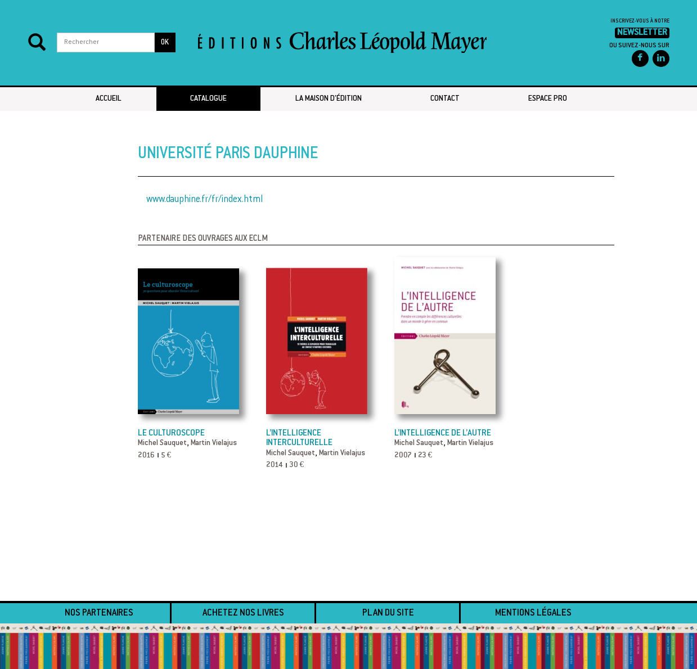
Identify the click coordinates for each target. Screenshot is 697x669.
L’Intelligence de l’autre (442, 433)
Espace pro (547, 99)
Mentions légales (533, 613)
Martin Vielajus (214, 443)
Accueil (109, 99)
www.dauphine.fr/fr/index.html (204, 199)
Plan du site (388, 613)
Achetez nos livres (243, 613)
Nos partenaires (99, 613)
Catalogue (208, 99)
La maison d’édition (328, 99)
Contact (445, 99)
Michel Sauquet (162, 443)
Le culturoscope (171, 433)
